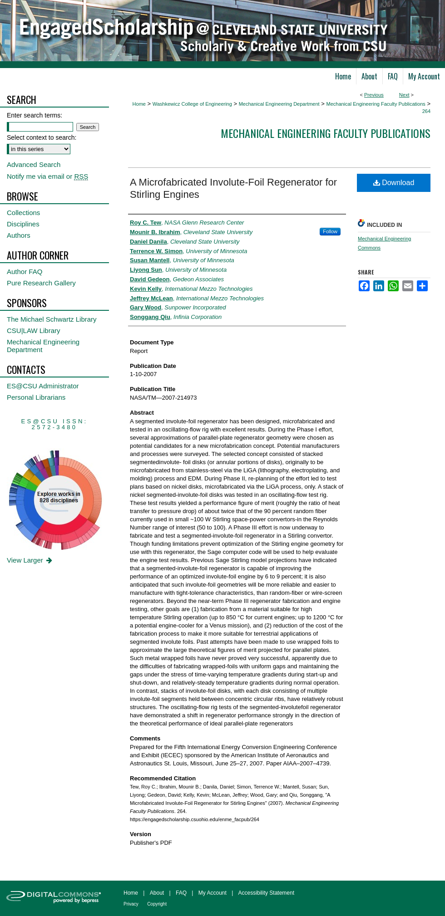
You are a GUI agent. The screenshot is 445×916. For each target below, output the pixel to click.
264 (426, 111)
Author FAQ (24, 271)
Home (139, 104)
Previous (374, 95)
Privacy (131, 903)
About (157, 893)
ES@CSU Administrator (43, 386)
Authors (18, 235)
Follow (330, 231)
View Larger (30, 560)
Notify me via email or (47, 176)
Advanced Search (33, 164)
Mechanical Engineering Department (279, 104)
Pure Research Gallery (41, 283)
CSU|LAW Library (33, 330)
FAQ (181, 893)
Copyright (157, 903)
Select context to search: (41, 137)
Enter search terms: (34, 115)
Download (394, 182)
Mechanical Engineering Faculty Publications (375, 104)
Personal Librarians (36, 397)
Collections (23, 212)
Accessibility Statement (266, 893)
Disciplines (23, 224)
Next (404, 95)
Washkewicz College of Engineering (192, 104)
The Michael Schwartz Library (52, 319)
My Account (212, 893)
